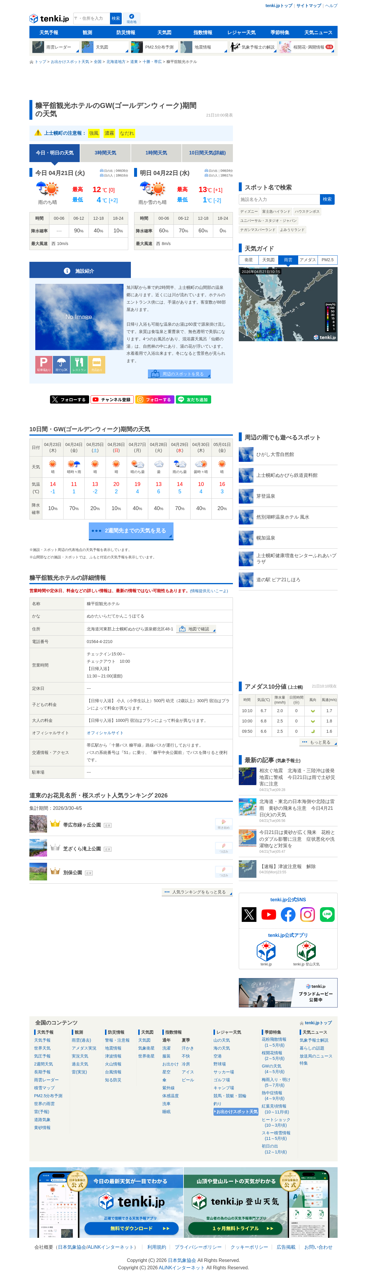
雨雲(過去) (81, 1040)
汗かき (188, 1048)
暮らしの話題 (312, 1048)
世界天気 (42, 1048)
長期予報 (42, 1072)
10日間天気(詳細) (207, 152)
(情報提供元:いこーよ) (209, 591)
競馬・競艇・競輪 (229, 1095)
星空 (166, 1072)
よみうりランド (292, 230)
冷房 (186, 1064)
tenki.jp (49, 20)
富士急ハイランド (276, 211)
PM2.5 (327, 259)
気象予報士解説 (314, 1040)
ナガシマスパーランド (258, 230)
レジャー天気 (241, 32)
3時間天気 (105, 152)
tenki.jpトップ (279, 5)
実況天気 (80, 1056)
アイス (188, 1072)
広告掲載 (286, 1247)
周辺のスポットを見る (183, 374)
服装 (166, 1056)
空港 (217, 1056)
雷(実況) (79, 1072)
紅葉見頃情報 (279, 1109)
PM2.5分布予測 (48, 1095)
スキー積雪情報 (279, 1135)
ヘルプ (331, 5)
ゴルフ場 (221, 1080)
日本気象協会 (72, 1247)
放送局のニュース (316, 1056)
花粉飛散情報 (279, 1042)
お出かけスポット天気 (237, 1111)
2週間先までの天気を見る (135, 531)
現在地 (131, 22)
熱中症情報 (279, 1095)
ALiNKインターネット (111, 1247)
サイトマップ (308, 5)
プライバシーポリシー (198, 1247)
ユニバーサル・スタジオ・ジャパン (268, 221)
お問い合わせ (318, 1247)
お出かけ (170, 1064)
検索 (116, 18)
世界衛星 (146, 1056)
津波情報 (113, 1056)
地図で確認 (198, 629)
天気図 (164, 32)
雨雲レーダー (46, 1080)
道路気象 (42, 1119)
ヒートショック (279, 1122)
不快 (186, 1056)
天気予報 (48, 32)
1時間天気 (156, 152)
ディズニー (249, 211)
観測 (87, 32)
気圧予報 (42, 1056)
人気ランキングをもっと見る (199, 892)
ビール (188, 1080)
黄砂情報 (42, 1127)
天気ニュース (318, 32)
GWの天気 (279, 1069)
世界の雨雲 (44, 1103)
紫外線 (168, 1087)
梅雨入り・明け (279, 1082)
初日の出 (279, 1149)
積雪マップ (44, 1087)
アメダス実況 (84, 1048)
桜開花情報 (279, 1055)
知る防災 (113, 1080)
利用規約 (156, 1247)
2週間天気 (43, 1064)
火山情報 (113, 1064)
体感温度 (170, 1095)
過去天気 (80, 1064)
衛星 (249, 259)
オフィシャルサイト (105, 732)
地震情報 (113, 1048)
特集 (304, 1063)
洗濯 (166, 1048)
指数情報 (202, 32)
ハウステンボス (307, 211)
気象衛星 (146, 1048)
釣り (217, 1103)
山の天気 (221, 1040)
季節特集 (280, 32)
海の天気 (221, 1048)
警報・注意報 (117, 1040)
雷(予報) (41, 1111)
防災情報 (125, 32)
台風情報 (113, 1072)
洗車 (166, 1103)
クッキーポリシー (249, 1247)
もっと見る (320, 742)
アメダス (308, 259)
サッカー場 (223, 1072)
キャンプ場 (223, 1087)
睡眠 (166, 1111)
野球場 (219, 1064)
